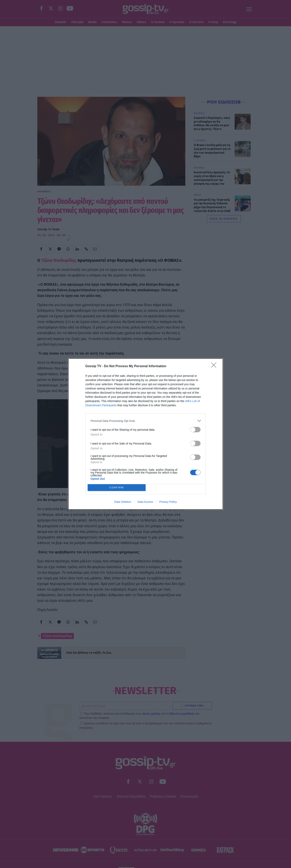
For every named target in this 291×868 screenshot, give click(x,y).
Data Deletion (122, 501)
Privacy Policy (168, 501)
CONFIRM (116, 487)
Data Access (145, 501)
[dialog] (145, 434)
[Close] (215, 366)
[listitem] (146, 421)
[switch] (195, 429)
